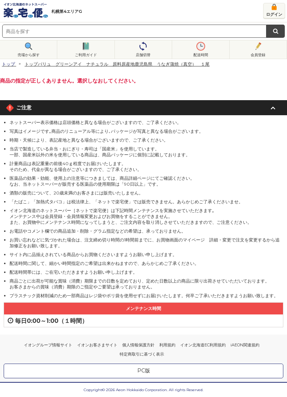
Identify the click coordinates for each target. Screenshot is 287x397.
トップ (8, 64)
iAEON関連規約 (244, 344)
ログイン (274, 14)
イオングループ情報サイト (48, 344)
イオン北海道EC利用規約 (203, 344)
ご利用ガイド (86, 54)
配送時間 (200, 54)
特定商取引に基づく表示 (142, 354)
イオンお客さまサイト (97, 344)
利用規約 (167, 344)
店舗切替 (143, 54)
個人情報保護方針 (138, 344)
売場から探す (29, 54)
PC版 (143, 370)
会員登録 (258, 54)
